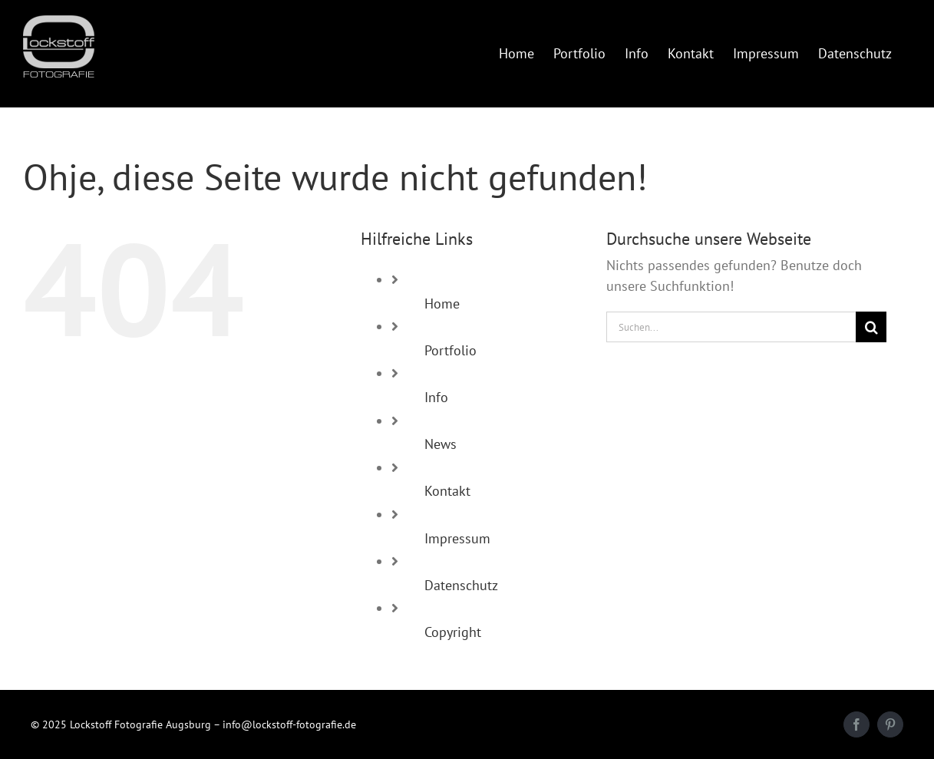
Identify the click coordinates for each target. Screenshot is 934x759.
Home (442, 303)
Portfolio (450, 350)
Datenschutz (461, 585)
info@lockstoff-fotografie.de (289, 724)
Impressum (457, 538)
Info (436, 397)
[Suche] (871, 327)
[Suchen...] (731, 327)
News (440, 444)
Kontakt (447, 491)
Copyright (452, 632)
